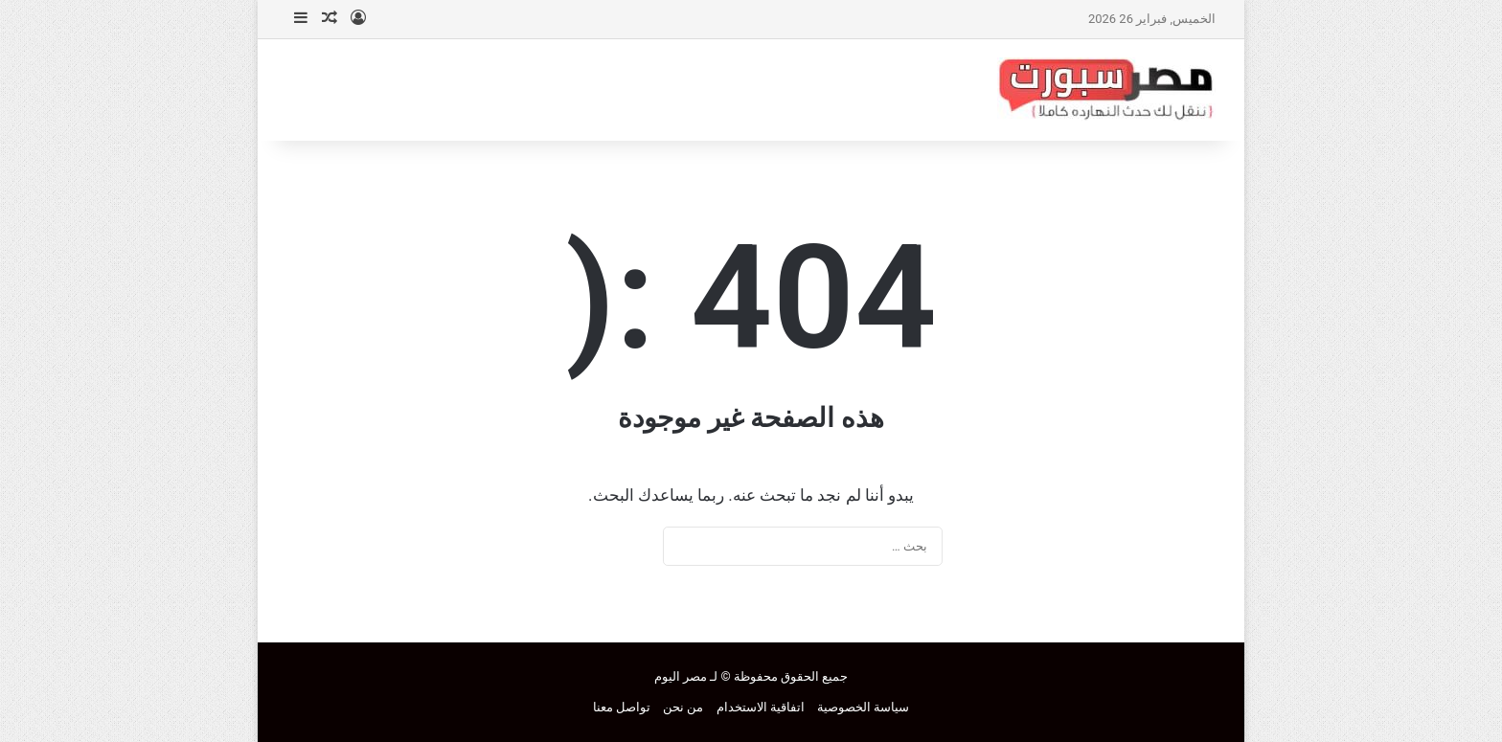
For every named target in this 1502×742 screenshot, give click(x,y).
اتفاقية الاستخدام (761, 707)
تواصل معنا (621, 707)
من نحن (683, 707)
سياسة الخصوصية (863, 707)
